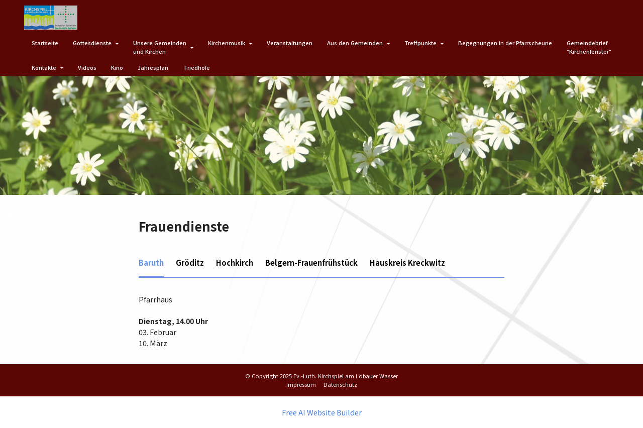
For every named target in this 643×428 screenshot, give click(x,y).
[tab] (151, 263)
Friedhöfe (197, 67)
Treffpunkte (420, 43)
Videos (87, 67)
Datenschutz (340, 384)
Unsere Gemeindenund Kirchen (159, 47)
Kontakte (44, 67)
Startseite (45, 43)
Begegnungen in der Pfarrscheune (505, 43)
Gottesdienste (92, 43)
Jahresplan (154, 67)
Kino (117, 67)
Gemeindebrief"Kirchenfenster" (589, 47)
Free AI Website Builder (322, 411)
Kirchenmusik (226, 43)
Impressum (301, 384)
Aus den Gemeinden (355, 43)
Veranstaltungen (289, 43)
